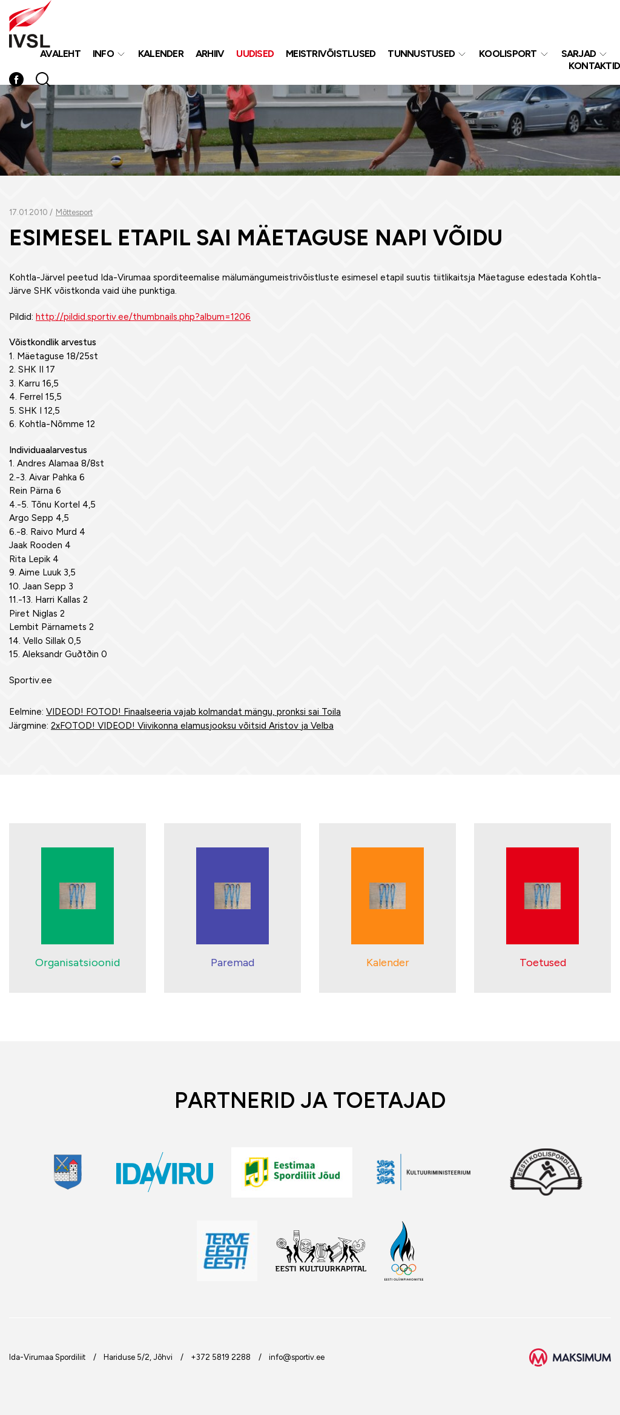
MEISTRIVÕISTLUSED (330, 53)
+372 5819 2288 (221, 1357)
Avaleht (60, 53)
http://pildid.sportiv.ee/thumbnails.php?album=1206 (143, 316)
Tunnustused (421, 53)
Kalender (160, 53)
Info (103, 53)
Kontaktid (594, 65)
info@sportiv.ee (297, 1357)
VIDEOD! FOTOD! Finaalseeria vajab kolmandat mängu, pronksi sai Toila (193, 711)
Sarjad (578, 53)
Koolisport (508, 53)
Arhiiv (210, 53)
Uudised (255, 53)
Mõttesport (74, 212)
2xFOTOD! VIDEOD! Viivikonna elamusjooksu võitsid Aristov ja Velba (192, 725)
